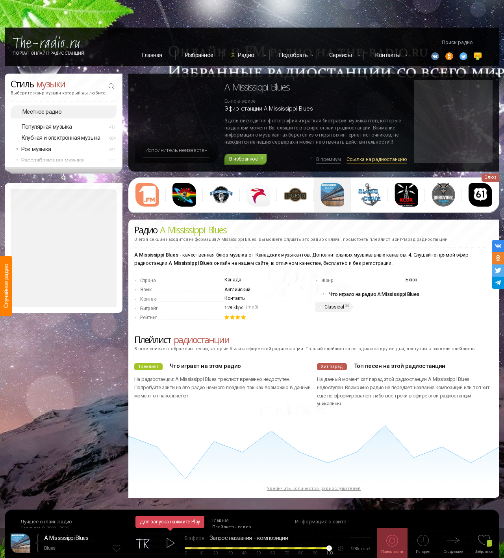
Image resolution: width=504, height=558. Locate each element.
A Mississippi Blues (66, 537)
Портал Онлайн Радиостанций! (49, 53)
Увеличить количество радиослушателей (314, 488)
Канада (232, 280)
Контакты (235, 298)
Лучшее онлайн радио (46, 522)
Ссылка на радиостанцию (376, 159)
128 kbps (234, 307)
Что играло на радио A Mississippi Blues (374, 294)
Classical (334, 307)
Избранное (199, 55)
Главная (152, 55)
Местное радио (41, 111)
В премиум (328, 159)
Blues (50, 548)
